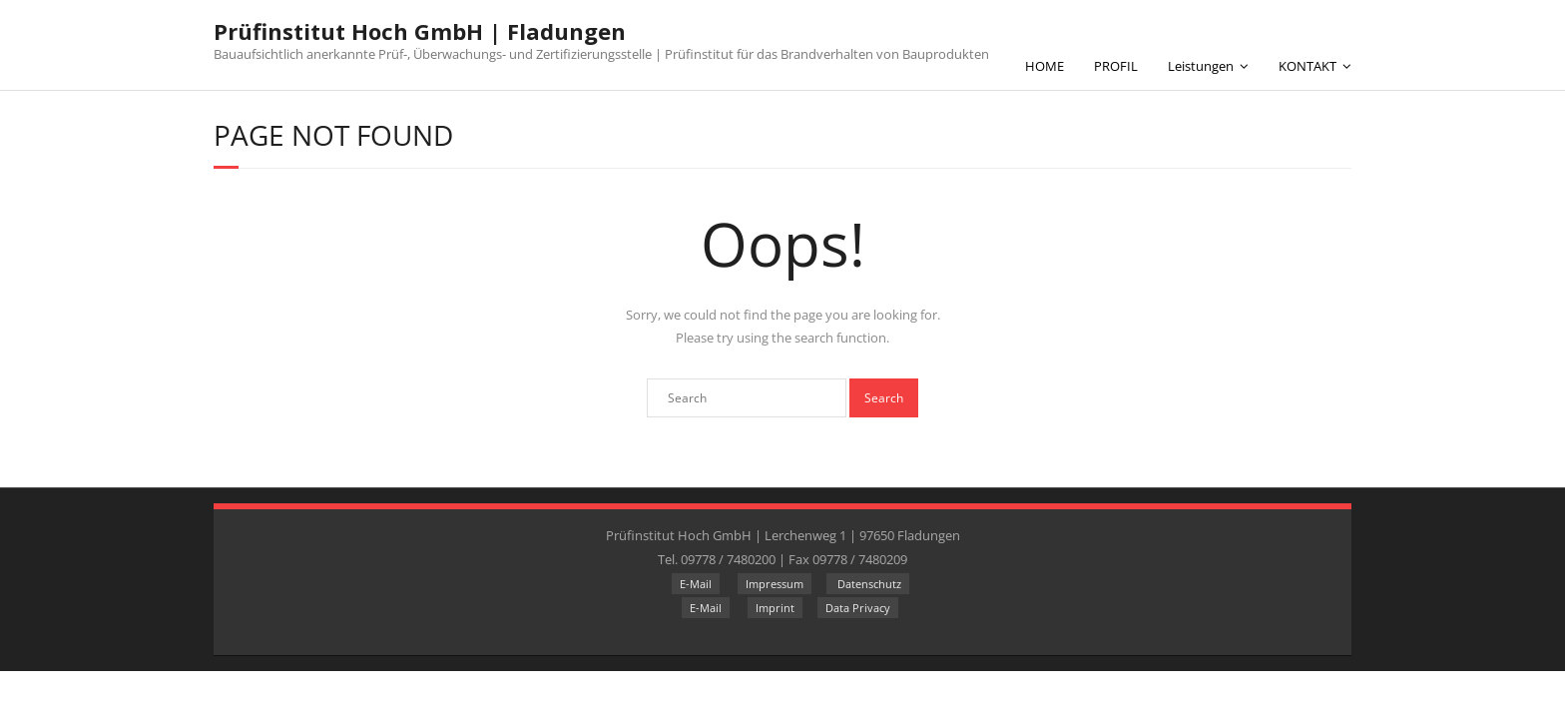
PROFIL (1116, 66)
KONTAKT (1307, 66)
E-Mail (696, 583)
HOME (1044, 66)
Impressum (774, 583)
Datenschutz (867, 583)
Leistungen (1201, 66)
